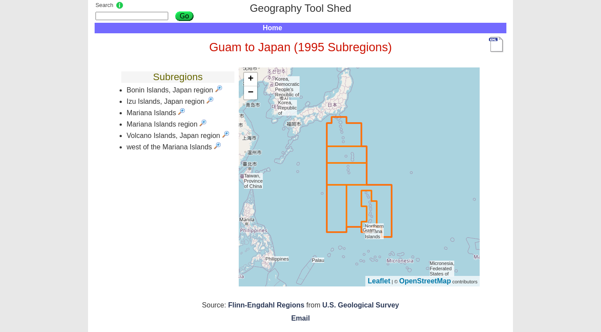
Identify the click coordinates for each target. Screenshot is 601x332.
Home (272, 28)
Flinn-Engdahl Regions (266, 305)
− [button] (251, 92)
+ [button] (251, 79)
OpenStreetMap (425, 281)
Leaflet (379, 281)
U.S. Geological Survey (360, 305)
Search (104, 5)
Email (300, 318)
